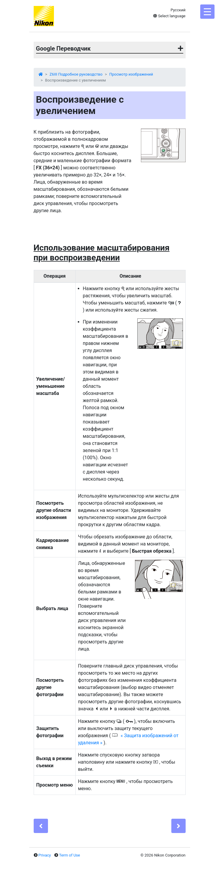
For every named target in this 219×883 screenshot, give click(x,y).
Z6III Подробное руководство (75, 74)
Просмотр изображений (131, 74)
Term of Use (69, 855)
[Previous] (41, 826)
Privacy (44, 855)
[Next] (178, 826)
